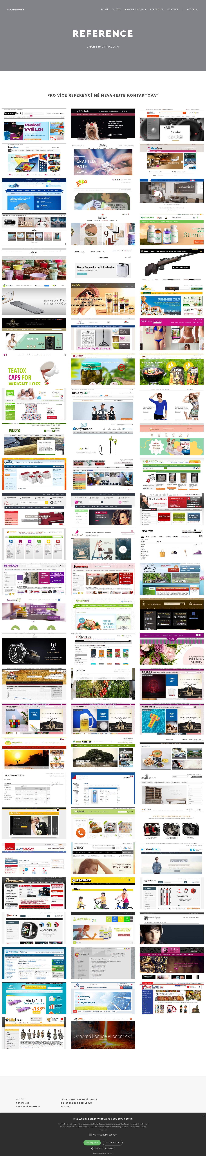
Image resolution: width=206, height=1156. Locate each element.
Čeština (192, 9)
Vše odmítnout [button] (113, 1142)
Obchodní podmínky (28, 1107)
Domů (104, 9)
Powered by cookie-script (103, 1154)
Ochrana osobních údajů (76, 1103)
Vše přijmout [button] (92, 1142)
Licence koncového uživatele (79, 1099)
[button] (103, 1148)
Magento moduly (135, 9)
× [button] (203, 1115)
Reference (156, 9)
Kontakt (173, 9)
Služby (116, 9)
